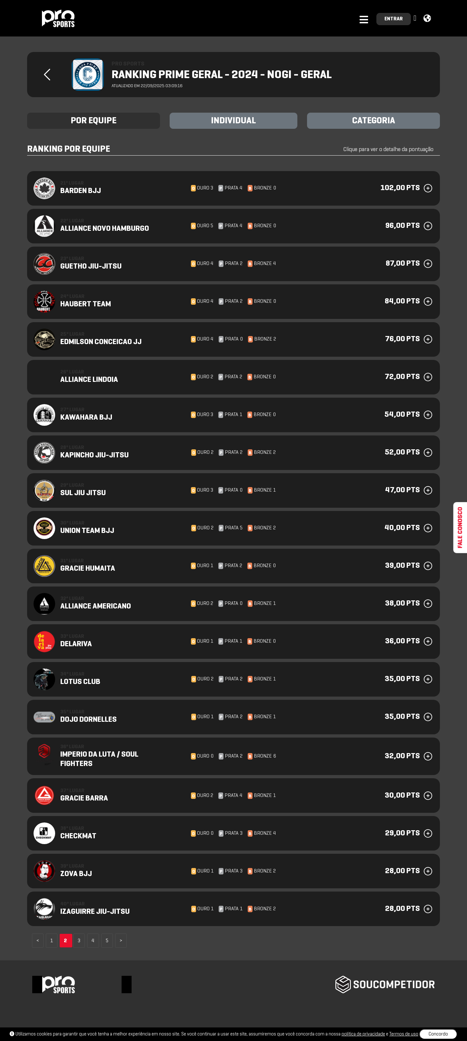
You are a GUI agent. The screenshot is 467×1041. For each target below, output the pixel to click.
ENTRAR (393, 19)
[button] (416, 19)
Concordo (438, 1034)
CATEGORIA (373, 121)
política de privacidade (363, 1034)
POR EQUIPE (93, 121)
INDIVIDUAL (233, 121)
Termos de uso (403, 1034)
